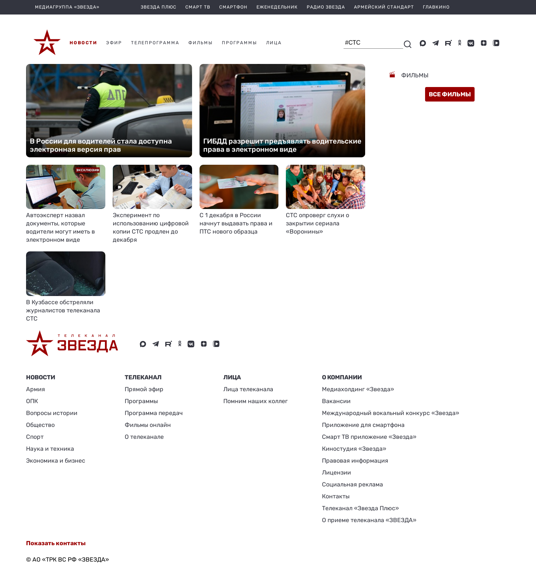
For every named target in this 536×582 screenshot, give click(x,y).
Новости (40, 377)
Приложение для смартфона (363, 424)
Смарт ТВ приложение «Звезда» (369, 436)
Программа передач (154, 413)
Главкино (436, 7)
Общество (40, 424)
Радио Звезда (326, 7)
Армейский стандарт (384, 7)
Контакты (336, 496)
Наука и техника (50, 448)
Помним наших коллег (255, 401)
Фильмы (414, 75)
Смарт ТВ (197, 7)
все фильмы (450, 94)
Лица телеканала (248, 389)
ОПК (32, 401)
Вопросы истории (51, 413)
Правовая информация (355, 460)
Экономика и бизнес (55, 460)
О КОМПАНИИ (342, 377)
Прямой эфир (144, 389)
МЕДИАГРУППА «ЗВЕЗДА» (67, 7)
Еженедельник (277, 7)
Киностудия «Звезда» (354, 448)
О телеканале (144, 436)
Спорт (35, 436)
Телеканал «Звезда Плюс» (360, 508)
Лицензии (336, 472)
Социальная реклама (352, 484)
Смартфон (233, 7)
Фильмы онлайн (148, 424)
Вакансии (336, 401)
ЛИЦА (232, 377)
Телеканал (143, 377)
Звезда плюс (158, 7)
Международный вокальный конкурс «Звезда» (390, 413)
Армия (35, 389)
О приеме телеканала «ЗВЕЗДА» (369, 520)
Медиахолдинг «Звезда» (358, 389)
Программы (141, 401)
